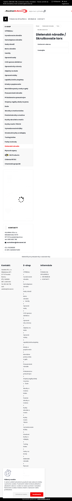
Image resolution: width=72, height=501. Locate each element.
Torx (58, 26)
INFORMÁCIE (32, 19)
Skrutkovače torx (43, 30)
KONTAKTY (41, 19)
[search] (45, 11)
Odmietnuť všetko (21, 494)
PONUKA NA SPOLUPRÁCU (18, 19)
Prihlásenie (56, 1)
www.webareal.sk (43, 499)
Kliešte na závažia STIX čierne (22, 195)
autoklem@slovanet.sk (16, 242)
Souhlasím (36, 494)
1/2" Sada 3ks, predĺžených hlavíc (21, 179)
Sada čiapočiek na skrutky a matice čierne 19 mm (23, 211)
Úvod (37, 26)
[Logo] (16, 11)
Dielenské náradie (48, 26)
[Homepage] (5, 19)
